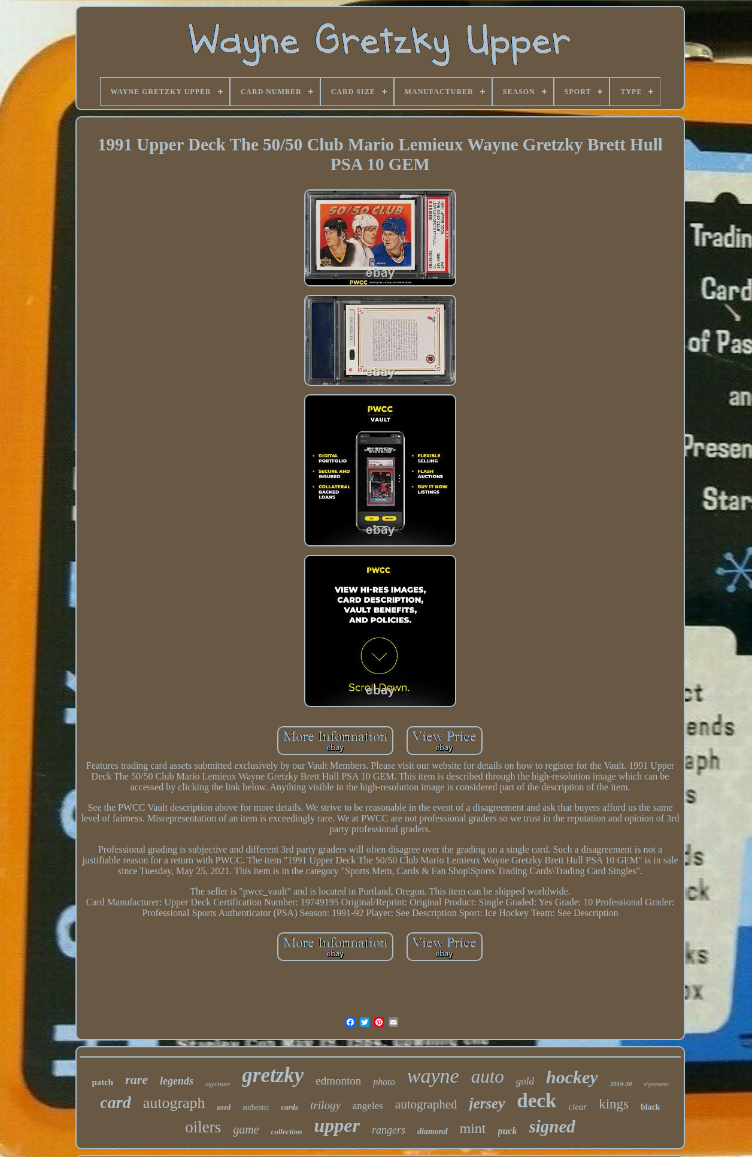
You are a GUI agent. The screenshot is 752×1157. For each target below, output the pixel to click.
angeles (368, 1105)
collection (286, 1131)
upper (336, 1125)
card (115, 1102)
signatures (656, 1084)
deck (536, 1100)
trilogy (325, 1105)
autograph (174, 1102)
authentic (255, 1107)
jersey (487, 1103)
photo (384, 1082)
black (650, 1106)
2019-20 (621, 1083)
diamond (432, 1131)
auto (487, 1076)
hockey (572, 1077)
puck (507, 1131)
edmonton (338, 1080)
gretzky (273, 1075)
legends (176, 1081)
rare (136, 1079)
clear (577, 1106)
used (224, 1107)
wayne (433, 1076)
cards (289, 1106)
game (246, 1129)
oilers (203, 1127)
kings (614, 1103)
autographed (426, 1104)
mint (473, 1128)
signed (552, 1126)
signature (217, 1083)
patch (102, 1082)
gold (525, 1081)
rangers (388, 1130)
